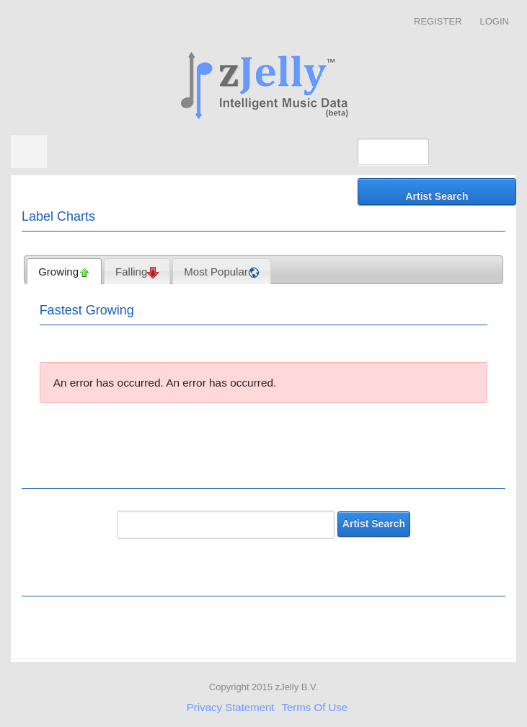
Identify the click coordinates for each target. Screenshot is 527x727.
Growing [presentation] (64, 272)
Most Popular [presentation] (221, 272)
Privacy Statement (231, 707)
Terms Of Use (315, 707)
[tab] (64, 271)
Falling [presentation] (137, 272)
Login (494, 21)
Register (437, 21)
